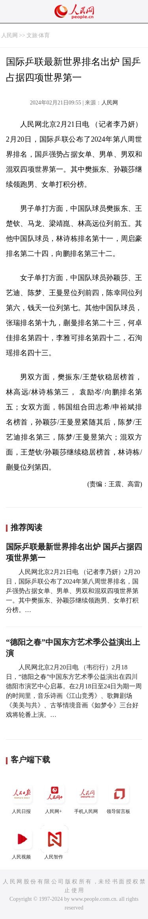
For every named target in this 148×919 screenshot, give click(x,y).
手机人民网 (87, 797)
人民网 (9, 35)
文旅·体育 (38, 35)
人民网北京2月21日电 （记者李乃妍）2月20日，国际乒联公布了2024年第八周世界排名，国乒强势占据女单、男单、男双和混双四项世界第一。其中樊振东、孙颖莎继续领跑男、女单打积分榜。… (73, 590)
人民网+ (54, 797)
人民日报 (22, 797)
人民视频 (22, 842)
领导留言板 (119, 797)
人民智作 (54, 842)
